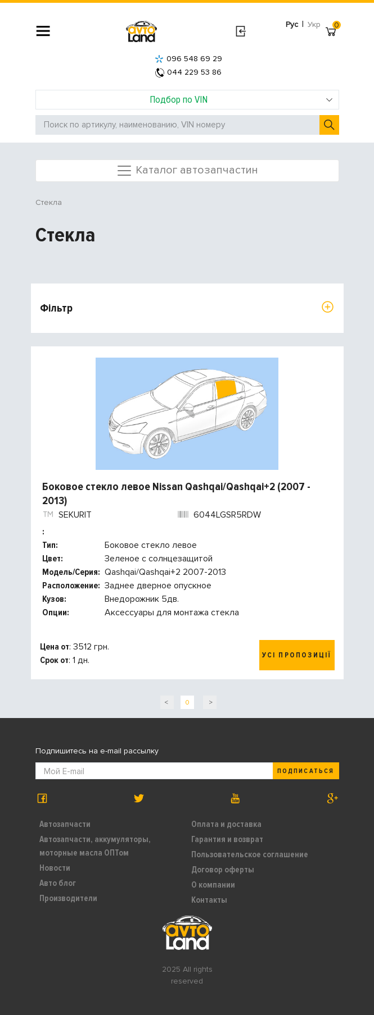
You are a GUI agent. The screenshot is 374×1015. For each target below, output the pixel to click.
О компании (213, 885)
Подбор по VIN (241, 99)
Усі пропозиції (297, 655)
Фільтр (56, 308)
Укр (314, 24)
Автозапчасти (65, 824)
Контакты (209, 900)
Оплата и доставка (226, 824)
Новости (54, 868)
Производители (68, 898)
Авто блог (57, 883)
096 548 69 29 (188, 58)
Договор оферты (222, 870)
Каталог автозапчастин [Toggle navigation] (187, 170)
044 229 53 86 (188, 72)
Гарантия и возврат (227, 839)
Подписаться (305, 771)
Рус (292, 24)
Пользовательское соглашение (249, 854)
